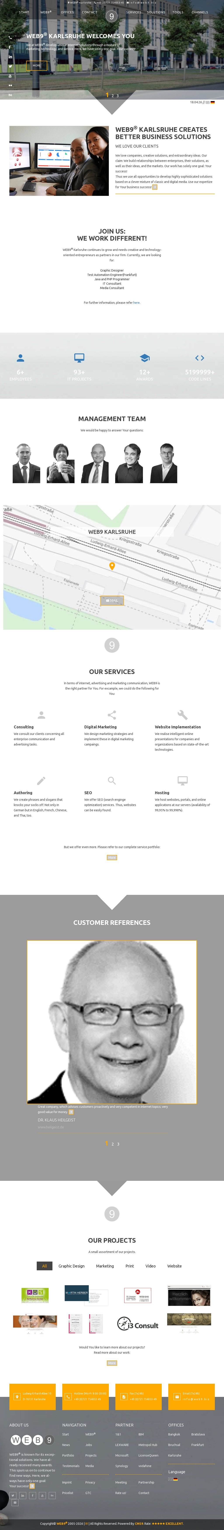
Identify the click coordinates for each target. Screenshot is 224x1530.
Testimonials (71, 1466)
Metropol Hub (148, 1445)
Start (24, 12)
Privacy (90, 1482)
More (37, 66)
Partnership (146, 1482)
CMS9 (139, 1523)
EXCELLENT (167, 1523)
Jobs (88, 1445)
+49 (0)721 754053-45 (110, 2)
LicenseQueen (148, 1455)
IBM (141, 1434)
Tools (178, 12)
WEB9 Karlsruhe (81, 2)
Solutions (156, 12)
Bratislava (198, 1434)
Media (89, 1466)
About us (19, 1425)
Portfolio (68, 1455)
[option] (112, 1035)
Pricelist (67, 1493)
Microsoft (121, 1455)
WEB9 (46, 12)
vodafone (145, 1466)
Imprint (67, 1482)
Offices (67, 12)
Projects (91, 1455)
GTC (88, 1493)
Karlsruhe (174, 1455)
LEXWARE (122, 1445)
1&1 (118, 1434)
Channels (200, 12)
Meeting (121, 1482)
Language (176, 1471)
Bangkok (174, 1434)
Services (133, 12)
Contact (89, 12)
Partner (124, 1425)
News (66, 1445)
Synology (121, 1466)
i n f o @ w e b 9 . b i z (143, 2)
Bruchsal (174, 1445)
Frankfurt (197, 1445)
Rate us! (120, 1493)
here (136, 302)
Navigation (74, 1425)
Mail (112, 600)
